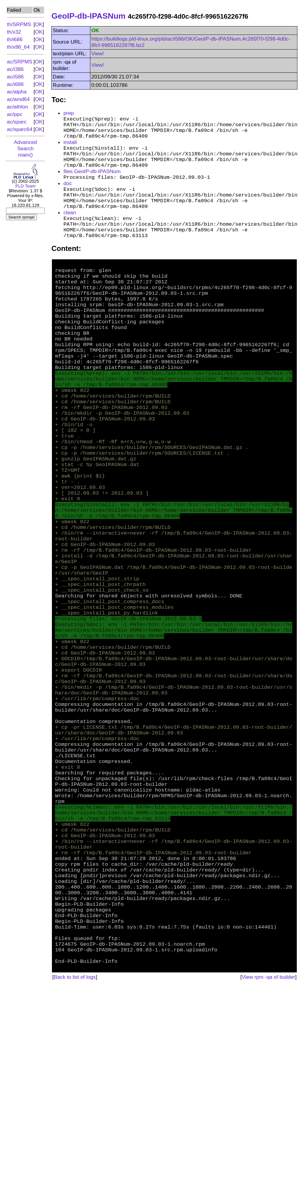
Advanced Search (25, 145)
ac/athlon (17, 107)
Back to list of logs (75, 1186)
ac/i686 (15, 84)
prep (68, 113)
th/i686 (15, 39)
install (70, 148)
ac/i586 (15, 77)
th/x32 (14, 32)
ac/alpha (17, 92)
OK (39, 24)
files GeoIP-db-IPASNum (91, 183)
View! (97, 53)
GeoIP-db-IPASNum (88, 15)
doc (67, 197)
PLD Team (25, 186)
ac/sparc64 (19, 129)
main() (25, 155)
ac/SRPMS (19, 62)
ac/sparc (17, 122)
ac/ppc (14, 114)
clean (69, 232)
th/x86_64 (18, 47)
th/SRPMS (19, 24)
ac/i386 (15, 69)
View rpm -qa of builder (268, 1186)
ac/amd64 (18, 99)
